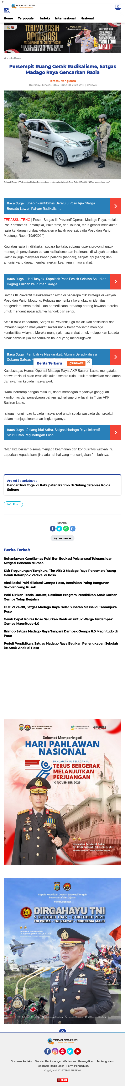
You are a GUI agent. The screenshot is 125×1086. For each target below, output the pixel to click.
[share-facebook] (53, 529)
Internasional (65, 18)
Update (76, 363)
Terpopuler (26, 18)
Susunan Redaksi (21, 1061)
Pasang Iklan (86, 1061)
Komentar (62, 538)
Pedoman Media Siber (50, 1065)
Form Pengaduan (77, 1065)
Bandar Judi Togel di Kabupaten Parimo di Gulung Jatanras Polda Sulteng (58, 487)
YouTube (80, 1053)
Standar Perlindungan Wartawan (55, 1061)
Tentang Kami (105, 1061)
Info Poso (13, 504)
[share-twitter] (59, 529)
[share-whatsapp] (66, 529)
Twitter (72, 1053)
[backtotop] (62, 1032)
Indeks (45, 18)
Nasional (87, 18)
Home (8, 18)
